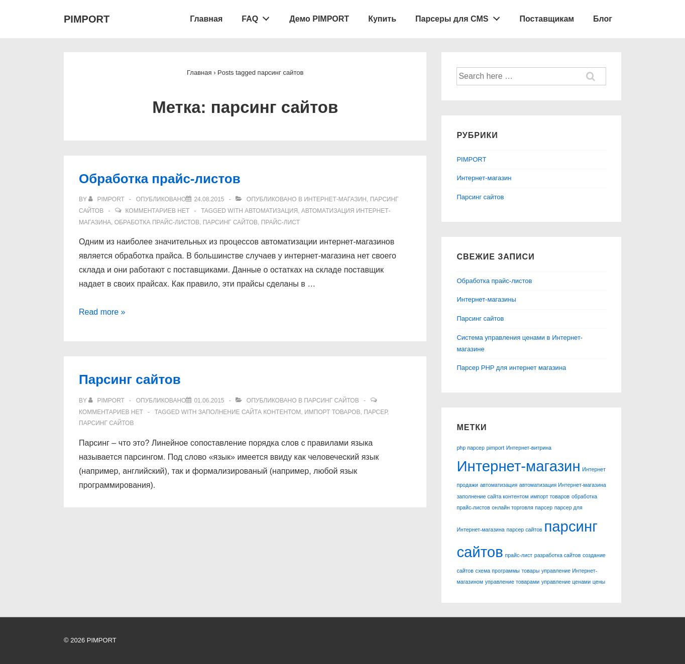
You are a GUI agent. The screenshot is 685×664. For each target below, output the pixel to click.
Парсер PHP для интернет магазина (511, 367)
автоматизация (271, 210)
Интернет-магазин (335, 199)
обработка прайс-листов (157, 222)
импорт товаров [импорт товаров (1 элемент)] (549, 496)
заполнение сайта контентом (249, 412)
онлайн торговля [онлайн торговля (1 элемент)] (512, 507)
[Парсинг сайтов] (209, 400)
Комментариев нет (157, 210)
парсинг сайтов (230, 222)
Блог (602, 19)
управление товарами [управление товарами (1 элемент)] (512, 582)
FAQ (258, 16)
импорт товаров (332, 412)
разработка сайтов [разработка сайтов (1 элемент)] (557, 555)
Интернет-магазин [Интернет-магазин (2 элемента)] (518, 466)
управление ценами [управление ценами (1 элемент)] (566, 582)
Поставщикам (547, 19)
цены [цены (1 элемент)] (599, 582)
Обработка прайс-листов (160, 178)
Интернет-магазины (486, 299)
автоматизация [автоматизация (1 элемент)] (499, 485)
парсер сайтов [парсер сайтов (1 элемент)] (524, 529)
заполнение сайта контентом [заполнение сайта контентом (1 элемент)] (492, 496)
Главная (206, 19)
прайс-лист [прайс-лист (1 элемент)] (518, 555)
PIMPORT (86, 19)
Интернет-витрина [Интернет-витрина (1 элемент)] (528, 448)
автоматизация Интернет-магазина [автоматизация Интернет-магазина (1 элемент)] (562, 485)
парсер (375, 412)
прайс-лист (280, 222)
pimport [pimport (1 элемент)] (496, 448)
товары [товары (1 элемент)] (531, 571)
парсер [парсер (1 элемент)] (543, 507)
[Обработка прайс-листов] (209, 199)
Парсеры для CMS (460, 16)
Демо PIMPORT (319, 19)
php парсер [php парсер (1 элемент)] (470, 448)
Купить (382, 19)
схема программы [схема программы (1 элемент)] (498, 571)
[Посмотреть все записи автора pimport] (107, 199)
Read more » (102, 312)
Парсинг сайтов (130, 379)
